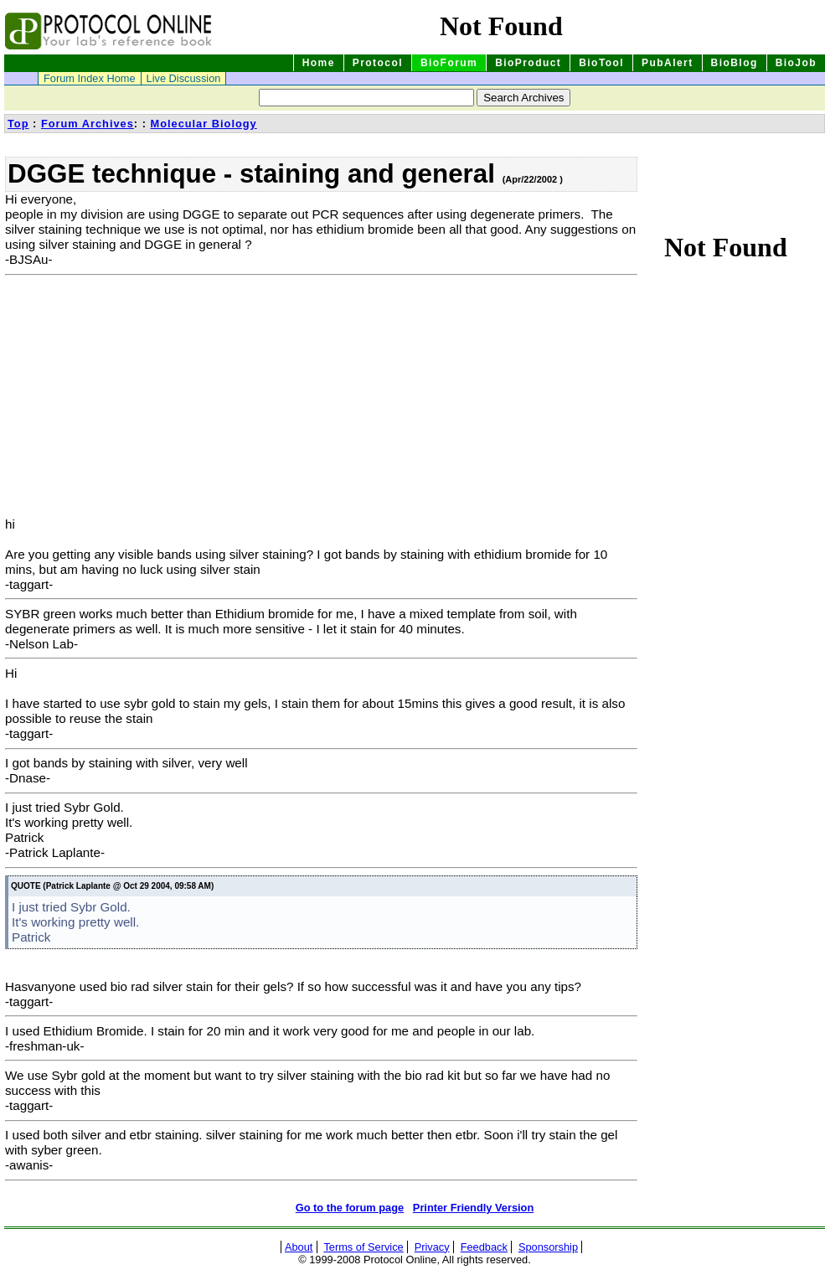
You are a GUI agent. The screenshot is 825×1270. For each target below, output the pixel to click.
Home (318, 63)
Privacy (432, 1247)
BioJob (796, 63)
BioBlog (734, 63)
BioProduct (528, 63)
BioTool (601, 63)
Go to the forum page (350, 1207)
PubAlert (668, 63)
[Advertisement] (145, 399)
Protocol (378, 63)
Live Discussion (184, 78)
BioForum (448, 63)
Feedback (484, 1247)
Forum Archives (87, 123)
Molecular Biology (203, 123)
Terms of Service (363, 1247)
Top (18, 123)
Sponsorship (548, 1247)
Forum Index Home (90, 78)
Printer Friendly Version (473, 1207)
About (298, 1247)
